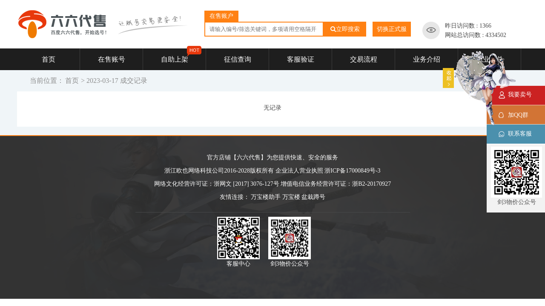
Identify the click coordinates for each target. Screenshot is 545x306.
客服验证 (300, 59)
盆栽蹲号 (313, 197)
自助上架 (181, 55)
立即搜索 (345, 29)
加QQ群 (518, 115)
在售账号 (111, 59)
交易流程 (363, 59)
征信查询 (237, 59)
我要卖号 (520, 94)
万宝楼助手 (266, 197)
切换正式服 (392, 29)
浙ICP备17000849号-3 (352, 170)
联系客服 (520, 133)
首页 (48, 59)
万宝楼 (291, 197)
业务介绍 (426, 59)
